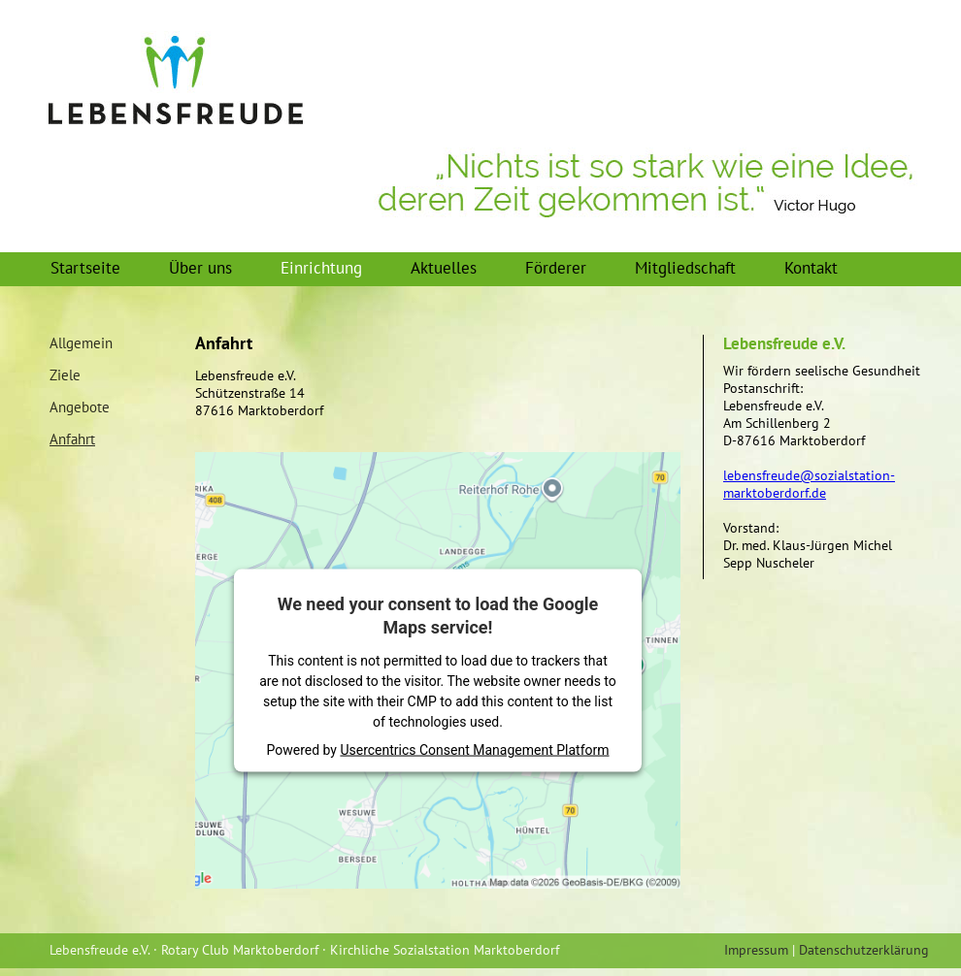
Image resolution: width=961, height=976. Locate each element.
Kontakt (811, 268)
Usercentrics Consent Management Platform (474, 749)
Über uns (200, 268)
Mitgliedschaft (685, 268)
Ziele (65, 375)
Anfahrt (72, 439)
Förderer (555, 268)
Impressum (756, 950)
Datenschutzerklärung (864, 950)
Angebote (80, 407)
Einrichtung (321, 268)
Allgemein (81, 343)
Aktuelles (444, 268)
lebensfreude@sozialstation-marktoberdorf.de (809, 484)
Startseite (85, 268)
